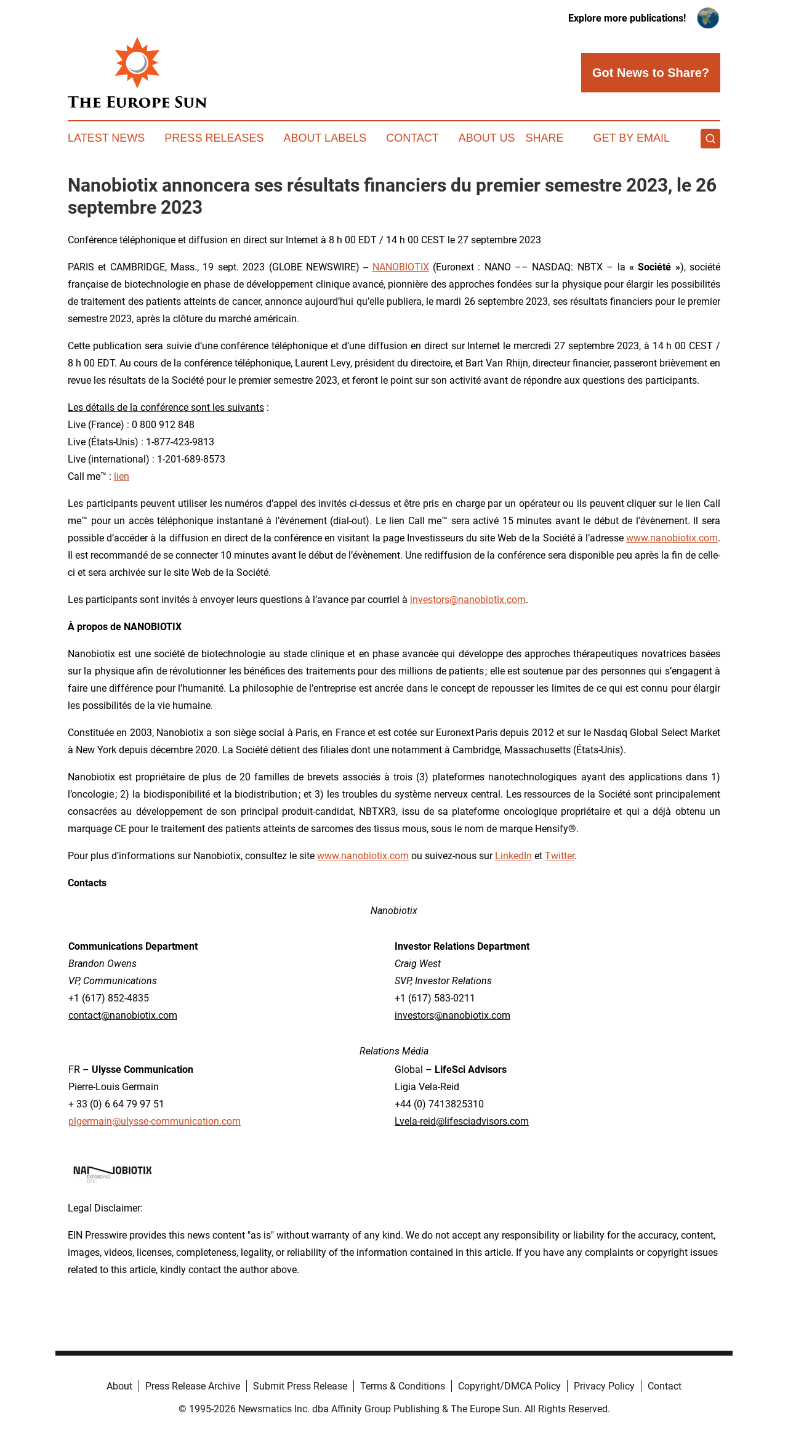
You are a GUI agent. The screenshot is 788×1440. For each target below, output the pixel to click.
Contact (412, 138)
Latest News (106, 138)
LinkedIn (513, 856)
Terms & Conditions (402, 1386)
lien (121, 476)
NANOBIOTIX (400, 267)
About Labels (324, 138)
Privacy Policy (604, 1386)
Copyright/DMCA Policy (509, 1386)
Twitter (559, 856)
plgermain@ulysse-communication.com (154, 1121)
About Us (487, 138)
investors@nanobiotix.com (468, 599)
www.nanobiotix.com (672, 538)
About (119, 1386)
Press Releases (213, 138)
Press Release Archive (192, 1386)
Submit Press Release (300, 1386)
